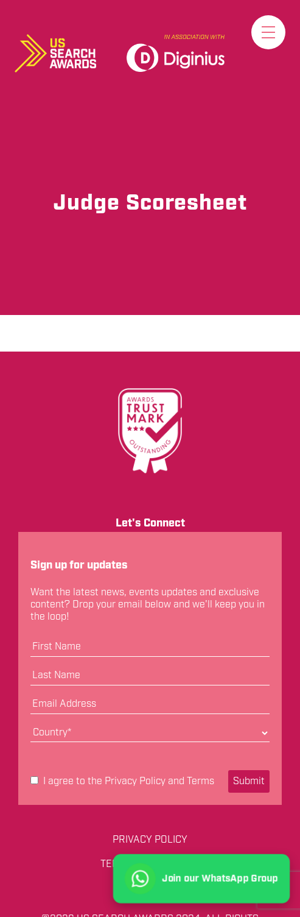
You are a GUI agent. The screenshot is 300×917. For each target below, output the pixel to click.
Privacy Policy (135, 781)
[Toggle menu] (268, 32)
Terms (200, 781)
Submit (249, 781)
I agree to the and (122, 782)
